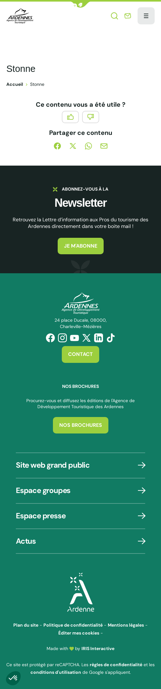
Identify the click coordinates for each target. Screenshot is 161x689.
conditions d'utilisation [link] (55, 672)
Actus (26, 541)
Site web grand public (53, 465)
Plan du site (25, 625)
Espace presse (40, 516)
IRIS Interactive (97, 648)
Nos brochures (80, 425)
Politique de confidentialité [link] (73, 625)
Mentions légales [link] (126, 625)
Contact (80, 354)
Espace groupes (43, 490)
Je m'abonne (80, 246)
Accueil (14, 84)
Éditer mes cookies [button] (78, 633)
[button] (80, 4)
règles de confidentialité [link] (116, 664)
